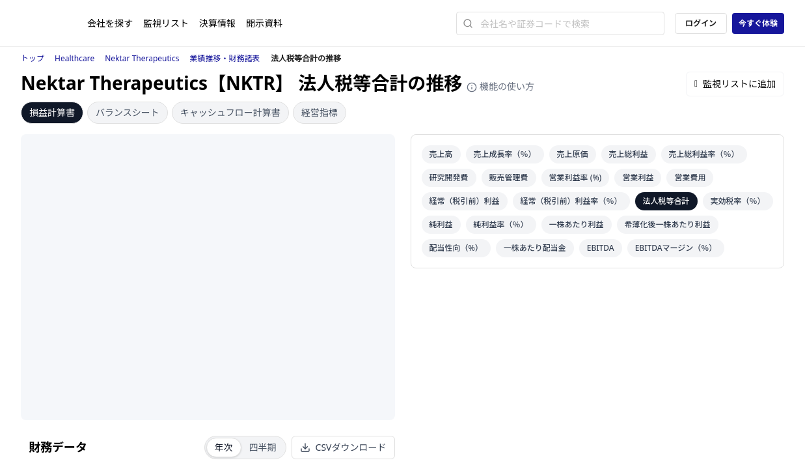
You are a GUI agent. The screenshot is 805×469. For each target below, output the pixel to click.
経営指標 (319, 112)
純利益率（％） (501, 224)
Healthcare (74, 58)
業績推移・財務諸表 (224, 58)
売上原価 (572, 154)
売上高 (441, 154)
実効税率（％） (738, 200)
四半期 (263, 447)
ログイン (700, 23)
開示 (264, 23)
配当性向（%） (456, 247)
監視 (166, 23)
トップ (32, 58)
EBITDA (600, 247)
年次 (224, 447)
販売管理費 (508, 177)
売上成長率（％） (505, 154)
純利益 (441, 224)
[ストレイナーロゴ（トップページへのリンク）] (54, 23)
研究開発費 (449, 177)
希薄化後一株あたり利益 (668, 224)
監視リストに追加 (735, 84)
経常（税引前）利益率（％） (571, 200)
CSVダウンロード (343, 447)
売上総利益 (628, 154)
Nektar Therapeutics (142, 58)
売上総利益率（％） (704, 154)
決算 (217, 23)
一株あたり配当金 (535, 247)
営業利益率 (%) (575, 177)
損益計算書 (52, 112)
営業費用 (689, 177)
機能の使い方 (500, 86)
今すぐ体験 (758, 23)
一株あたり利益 (576, 224)
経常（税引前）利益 (465, 200)
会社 (110, 23)
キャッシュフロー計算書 (230, 112)
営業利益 (637, 177)
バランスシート (127, 112)
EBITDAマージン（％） (676, 247)
